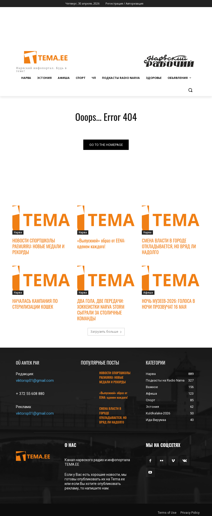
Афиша (148, 292)
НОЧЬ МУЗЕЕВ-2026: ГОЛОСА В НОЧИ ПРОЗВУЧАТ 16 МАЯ (167, 303)
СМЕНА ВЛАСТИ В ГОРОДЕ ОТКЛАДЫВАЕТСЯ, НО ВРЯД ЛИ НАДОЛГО (168, 246)
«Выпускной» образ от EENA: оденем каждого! (100, 243)
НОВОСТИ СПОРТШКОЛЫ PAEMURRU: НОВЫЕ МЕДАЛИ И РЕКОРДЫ (37, 246)
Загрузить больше (106, 330)
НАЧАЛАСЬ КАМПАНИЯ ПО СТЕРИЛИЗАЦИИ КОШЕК (34, 303)
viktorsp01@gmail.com (35, 379)
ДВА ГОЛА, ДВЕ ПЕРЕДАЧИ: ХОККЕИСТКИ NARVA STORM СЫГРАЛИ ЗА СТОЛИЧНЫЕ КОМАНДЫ (99, 308)
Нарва (18, 232)
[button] (190, 90)
